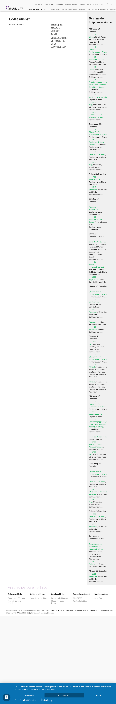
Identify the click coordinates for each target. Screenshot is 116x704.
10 (95, 204)
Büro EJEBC (77, 598)
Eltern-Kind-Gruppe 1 (97, 155)
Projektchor (93, 279)
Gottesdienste (71, 4)
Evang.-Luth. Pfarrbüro (16, 598)
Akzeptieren (64, 695)
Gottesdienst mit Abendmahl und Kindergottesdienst (96, 546)
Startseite (38, 4)
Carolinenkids (94, 302)
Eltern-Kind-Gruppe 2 (97, 180)
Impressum (10, 610)
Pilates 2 (92, 382)
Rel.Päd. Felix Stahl (80, 601)
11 (95, 239)
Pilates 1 (92, 367)
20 (95, 319)
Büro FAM (98, 598)
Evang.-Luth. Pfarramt (59, 598)
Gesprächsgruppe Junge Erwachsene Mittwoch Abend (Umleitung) (98, 84)
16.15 (94, 187)
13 (95, 217)
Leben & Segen (93, 4)
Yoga (90, 105)
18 (95, 67)
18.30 (94, 277)
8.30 (94, 342)
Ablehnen (29, 695)
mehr (99, 695)
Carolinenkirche (70, 9)
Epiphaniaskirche (34, 9)
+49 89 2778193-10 (21, 613)
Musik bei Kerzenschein (98, 97)
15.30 (94, 412)
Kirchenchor (93, 322)
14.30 (94, 140)
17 (95, 262)
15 (95, 57)
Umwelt (82, 4)
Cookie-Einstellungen (36, 610)
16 (95, 299)
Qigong (91, 37)
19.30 (94, 102)
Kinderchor (93, 190)
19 (95, 95)
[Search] (109, 4)
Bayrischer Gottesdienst (98, 242)
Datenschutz (49, 4)
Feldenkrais (93, 329)
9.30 (94, 177)
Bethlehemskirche (52, 9)
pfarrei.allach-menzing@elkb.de (42, 613)
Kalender (59, 4)
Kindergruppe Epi (95, 414)
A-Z (102, 4)
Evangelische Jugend (89, 9)
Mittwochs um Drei (96, 60)
